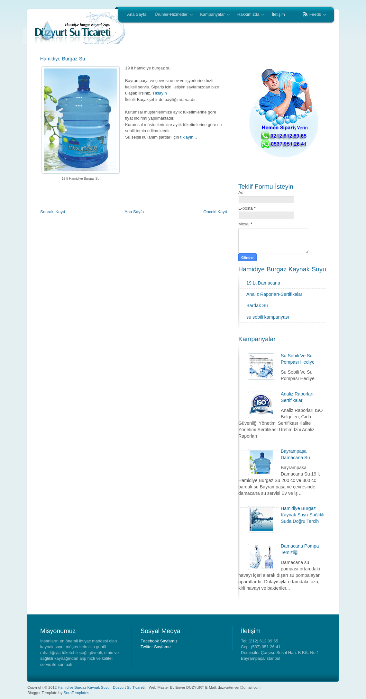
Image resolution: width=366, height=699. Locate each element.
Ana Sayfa (136, 14)
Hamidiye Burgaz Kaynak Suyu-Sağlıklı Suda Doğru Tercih (303, 515)
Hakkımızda (248, 15)
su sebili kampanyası (267, 317)
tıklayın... (188, 137)
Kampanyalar (213, 15)
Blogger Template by (58, 693)
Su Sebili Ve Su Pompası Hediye (298, 359)
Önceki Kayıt (215, 211)
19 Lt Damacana (263, 283)
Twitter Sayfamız (156, 646)
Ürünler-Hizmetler (171, 15)
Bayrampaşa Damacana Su (295, 454)
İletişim (278, 14)
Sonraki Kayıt (52, 211)
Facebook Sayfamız (159, 641)
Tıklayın (159, 93)
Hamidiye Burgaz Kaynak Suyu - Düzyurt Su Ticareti (101, 687)
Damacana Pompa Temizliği (300, 549)
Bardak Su (257, 305)
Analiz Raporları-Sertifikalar (274, 294)
